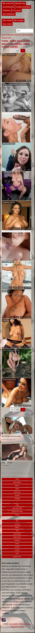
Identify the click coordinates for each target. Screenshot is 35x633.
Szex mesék (7, 24)
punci (17, 515)
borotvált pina (17, 511)
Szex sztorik (7, 20)
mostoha (28, 110)
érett (17, 485)
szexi (23, 199)
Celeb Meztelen (27, 35)
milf (21, 80)
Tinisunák (17, 35)
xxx (24, 80)
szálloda (17, 492)
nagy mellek (27, 287)
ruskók (13, 199)
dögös (17, 550)
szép (17, 505)
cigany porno (16, 228)
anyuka (17, 524)
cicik (10, 287)
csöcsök (20, 287)
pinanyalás (17, 110)
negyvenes (17, 482)
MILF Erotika (19, 20)
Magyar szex (6, 38)
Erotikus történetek (23, 7)
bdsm (17, 489)
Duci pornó (17, 10)
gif (17, 80)
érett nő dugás (26, 405)
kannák (28, 376)
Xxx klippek (13, 624)
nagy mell (23, 228)
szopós (17, 495)
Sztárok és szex (25, 624)
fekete (22, 317)
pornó (29, 80)
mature (28, 199)
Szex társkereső (9, 14)
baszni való (17, 556)
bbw (29, 228)
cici (8, 199)
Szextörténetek (8, 7)
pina (29, 346)
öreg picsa (17, 537)
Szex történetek (7, 35)
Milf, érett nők (8, 3)
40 (21, 346)
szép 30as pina (17, 508)
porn (17, 479)
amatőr (17, 547)
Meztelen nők (20, 3)
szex (17, 553)
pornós (18, 199)
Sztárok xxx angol (17, 627)
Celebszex (6, 10)
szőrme (17, 498)
